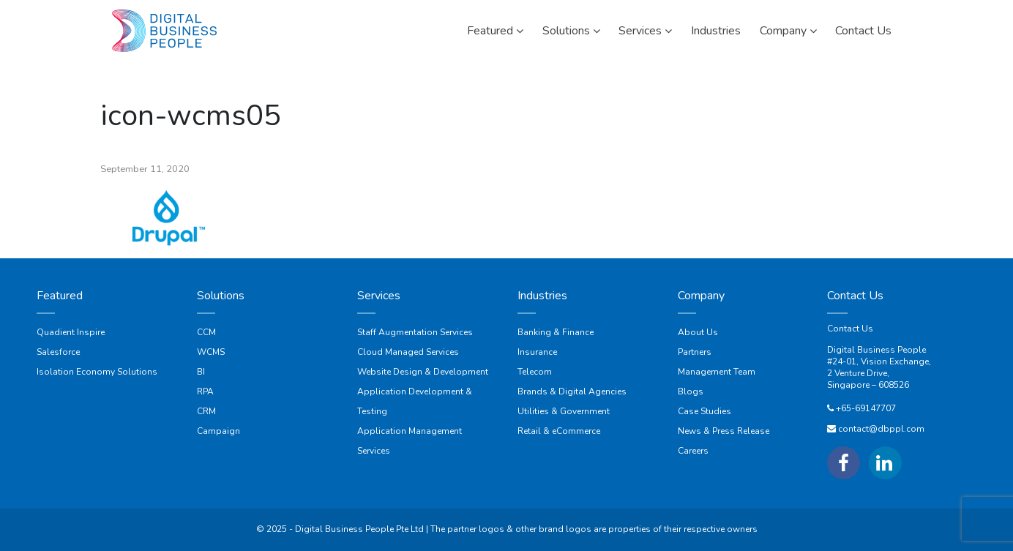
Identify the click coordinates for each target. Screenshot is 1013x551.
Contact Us (850, 328)
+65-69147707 (866, 408)
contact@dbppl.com (881, 429)
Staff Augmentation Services (415, 332)
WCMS (211, 352)
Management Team (716, 372)
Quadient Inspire (71, 332)
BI (201, 372)
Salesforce (58, 352)
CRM (206, 411)
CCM (206, 332)
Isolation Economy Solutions (97, 372)
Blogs (690, 391)
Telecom (534, 372)
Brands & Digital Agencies (572, 391)
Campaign (218, 431)
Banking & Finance (555, 332)
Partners (694, 352)
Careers (693, 451)
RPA (205, 391)
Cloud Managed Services (408, 352)
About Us (698, 332)
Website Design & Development (422, 372)
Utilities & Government (563, 411)
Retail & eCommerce (558, 431)
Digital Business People (876, 350)
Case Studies (704, 411)
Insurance (537, 352)
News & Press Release (723, 431)
